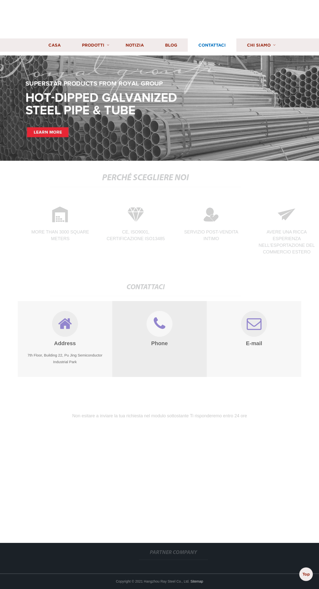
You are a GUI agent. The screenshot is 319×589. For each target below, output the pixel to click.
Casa (54, 44)
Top (306, 574)
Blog (171, 44)
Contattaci (212, 44)
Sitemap (196, 581)
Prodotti (93, 44)
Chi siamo (259, 44)
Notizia (135, 44)
